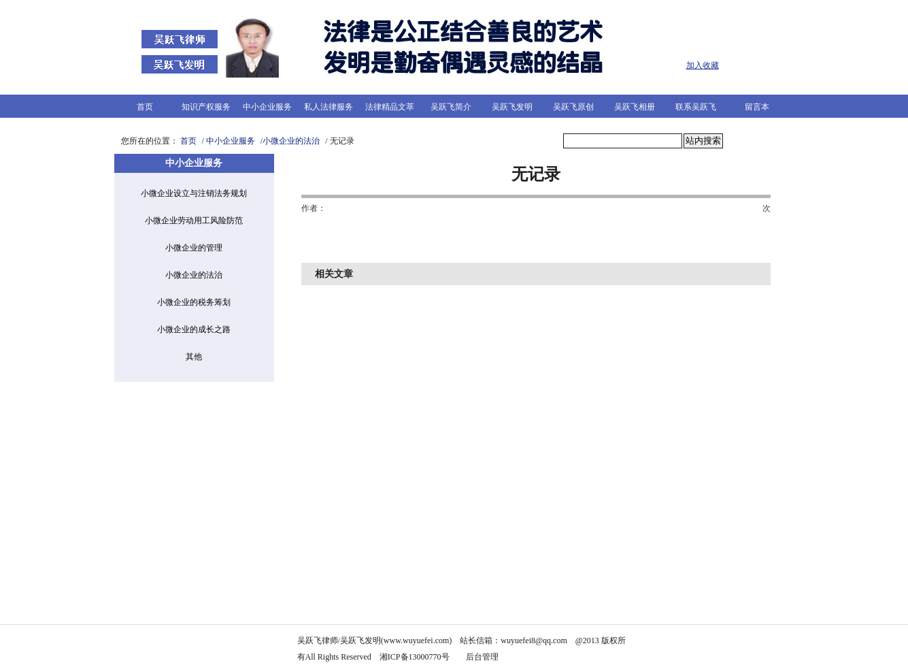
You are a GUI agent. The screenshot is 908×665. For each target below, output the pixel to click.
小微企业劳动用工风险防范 (194, 220)
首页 (145, 107)
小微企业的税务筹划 (194, 302)
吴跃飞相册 (634, 107)
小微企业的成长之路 (194, 329)
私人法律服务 (328, 107)
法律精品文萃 (389, 107)
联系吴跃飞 (695, 107)
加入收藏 (702, 65)
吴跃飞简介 (451, 107)
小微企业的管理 (193, 248)
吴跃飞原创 (573, 107)
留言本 (757, 107)
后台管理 (483, 657)
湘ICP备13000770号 (415, 657)
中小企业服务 (267, 107)
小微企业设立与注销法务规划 (194, 193)
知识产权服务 (206, 107)
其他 (194, 356)
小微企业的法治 (291, 141)
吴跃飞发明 (512, 107)
